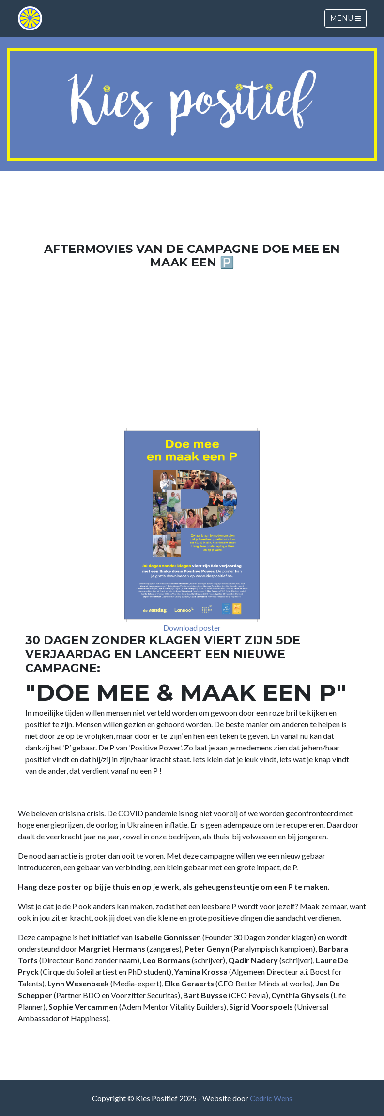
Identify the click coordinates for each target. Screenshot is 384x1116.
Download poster (192, 627)
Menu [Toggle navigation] (345, 18)
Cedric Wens (271, 1097)
